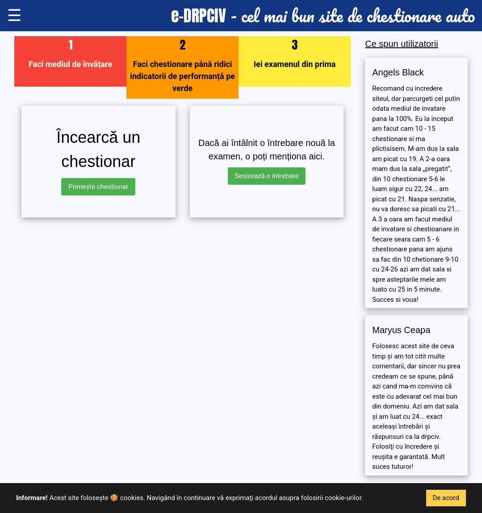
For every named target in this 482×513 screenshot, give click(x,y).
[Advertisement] (182, 287)
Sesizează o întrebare (267, 176)
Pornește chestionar (98, 187)
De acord (446, 498)
